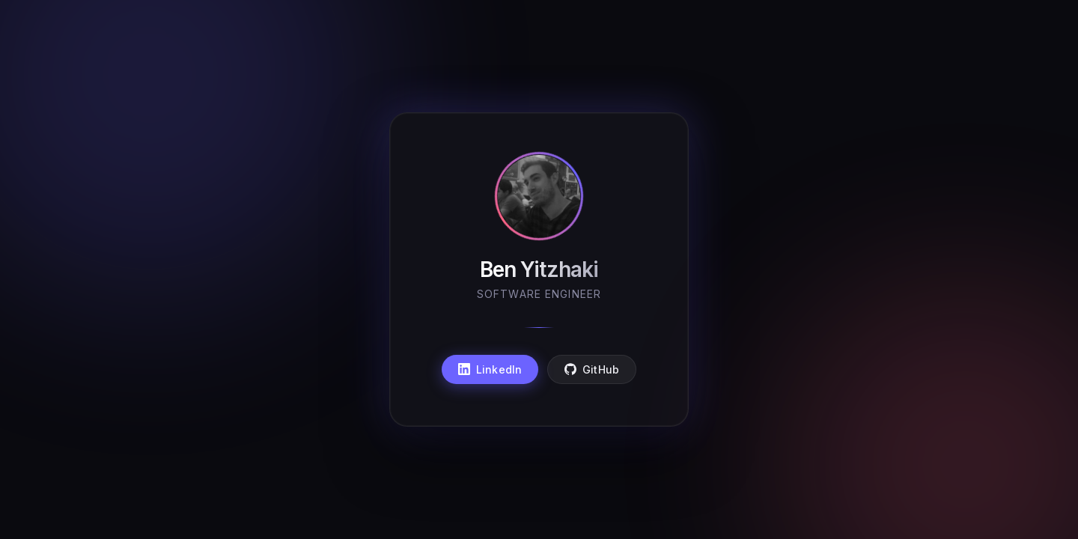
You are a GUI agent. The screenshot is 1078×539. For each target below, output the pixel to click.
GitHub (591, 369)
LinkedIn (490, 369)
